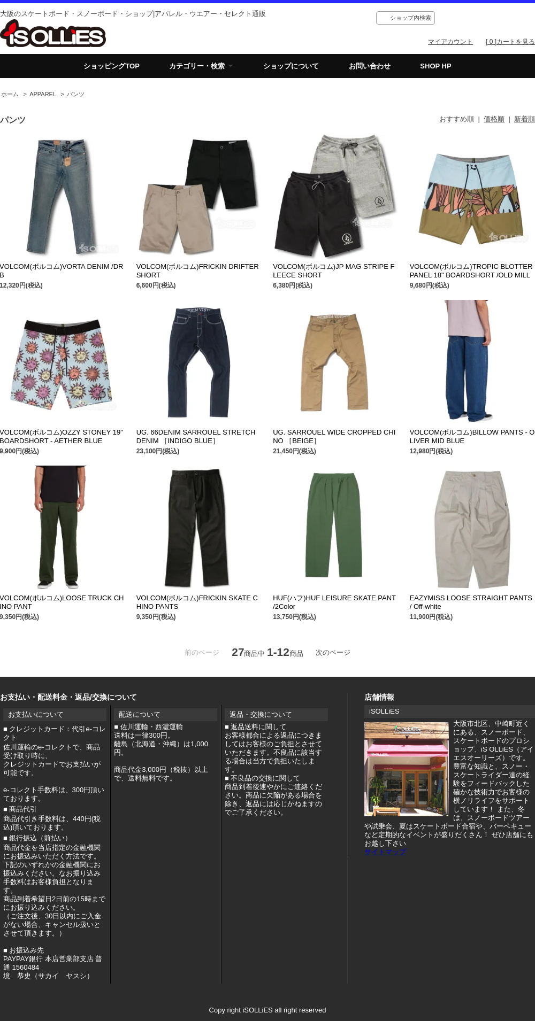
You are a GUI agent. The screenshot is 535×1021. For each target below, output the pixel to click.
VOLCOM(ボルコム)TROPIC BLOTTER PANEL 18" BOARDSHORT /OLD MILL (471, 270)
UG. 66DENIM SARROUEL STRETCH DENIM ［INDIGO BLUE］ (196, 436)
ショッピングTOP (111, 66)
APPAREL (42, 94)
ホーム (10, 94)
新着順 (524, 119)
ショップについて (291, 66)
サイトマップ (385, 852)
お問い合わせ (370, 66)
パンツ (76, 94)
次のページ (333, 652)
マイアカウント (450, 41)
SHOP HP (435, 66)
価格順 (494, 119)
